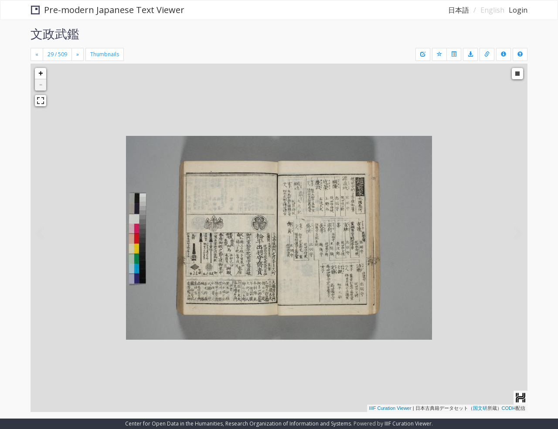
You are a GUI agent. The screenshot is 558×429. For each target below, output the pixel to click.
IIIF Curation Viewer (390, 408)
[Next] (77, 54)
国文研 (480, 408)
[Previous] (37, 54)
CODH (509, 408)
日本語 (458, 10)
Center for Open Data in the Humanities (174, 423)
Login (518, 10)
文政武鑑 (55, 33)
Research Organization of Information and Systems (288, 423)
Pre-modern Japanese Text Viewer (107, 10)
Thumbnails (104, 54)
